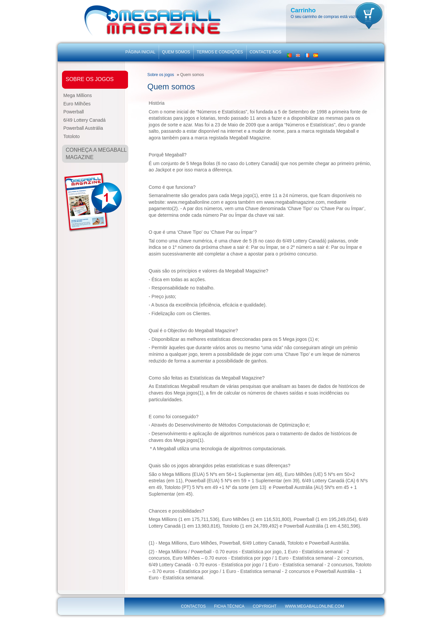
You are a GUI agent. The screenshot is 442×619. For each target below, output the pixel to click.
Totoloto (71, 136)
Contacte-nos (265, 52)
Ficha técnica (229, 606)
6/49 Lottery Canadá (84, 120)
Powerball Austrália (83, 128)
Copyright (264, 606)
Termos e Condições (220, 52)
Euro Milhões (77, 103)
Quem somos (176, 52)
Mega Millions (77, 95)
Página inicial (140, 52)
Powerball (73, 111)
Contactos (193, 606)
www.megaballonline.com (314, 606)
